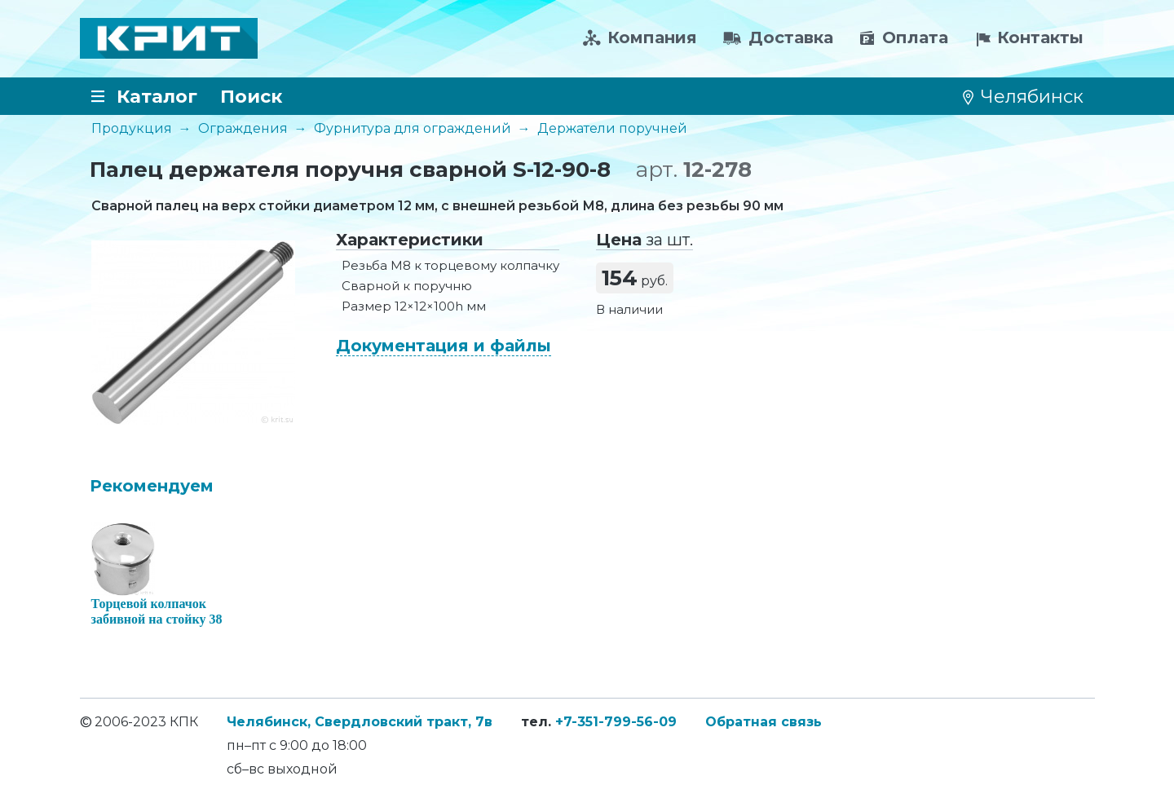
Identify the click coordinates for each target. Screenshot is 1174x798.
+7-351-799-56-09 (616, 722)
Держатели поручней (612, 128)
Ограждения (243, 128)
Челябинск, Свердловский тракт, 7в (359, 722)
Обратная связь (763, 722)
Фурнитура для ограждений (412, 128)
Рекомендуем (152, 486)
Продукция (131, 128)
